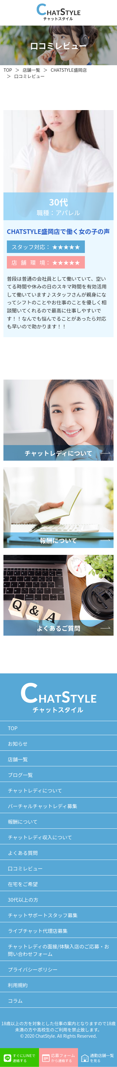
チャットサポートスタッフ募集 (43, 915)
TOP (7, 70)
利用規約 (18, 985)
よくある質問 (23, 852)
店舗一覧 (31, 70)
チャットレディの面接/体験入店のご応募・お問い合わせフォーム (58, 950)
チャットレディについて (35, 790)
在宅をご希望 (23, 884)
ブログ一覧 (20, 774)
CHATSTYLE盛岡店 (69, 70)
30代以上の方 (23, 899)
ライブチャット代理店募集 (38, 930)
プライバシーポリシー (33, 969)
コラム (15, 1000)
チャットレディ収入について (40, 837)
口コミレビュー (29, 76)
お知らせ (18, 743)
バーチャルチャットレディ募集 (42, 806)
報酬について (23, 821)
